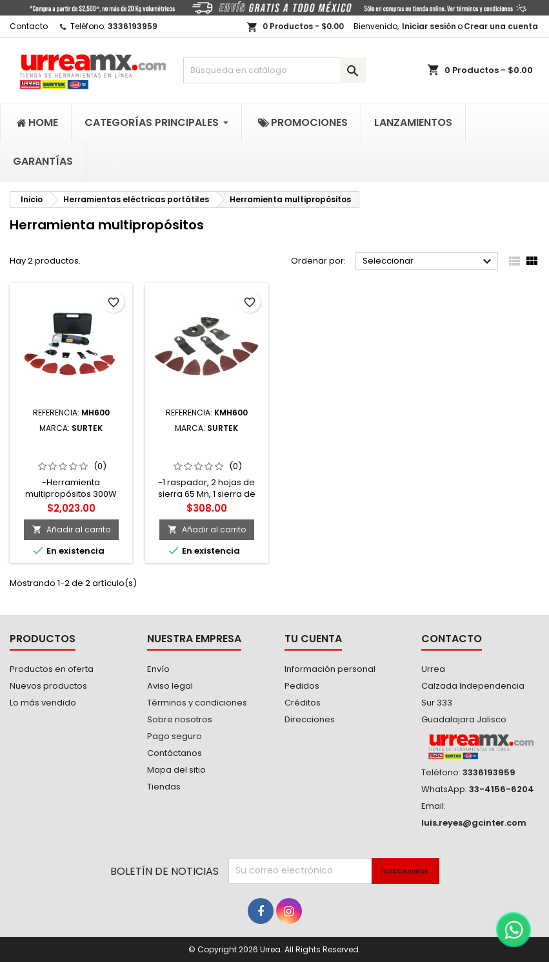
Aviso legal (170, 686)
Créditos (302, 702)
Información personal (329, 669)
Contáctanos (174, 753)
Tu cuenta (313, 638)
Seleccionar (429, 261)
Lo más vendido (43, 702)
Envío (158, 669)
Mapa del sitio (176, 770)
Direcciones (309, 719)
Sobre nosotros (179, 719)
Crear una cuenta (501, 26)
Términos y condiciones (197, 702)
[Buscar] (274, 70)
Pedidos (301, 686)
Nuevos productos (48, 686)
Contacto (29, 26)
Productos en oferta (52, 669)
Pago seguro (174, 736)
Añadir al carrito (71, 529)
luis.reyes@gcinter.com (473, 823)
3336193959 (132, 26)
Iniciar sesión (429, 26)
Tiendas (164, 786)
